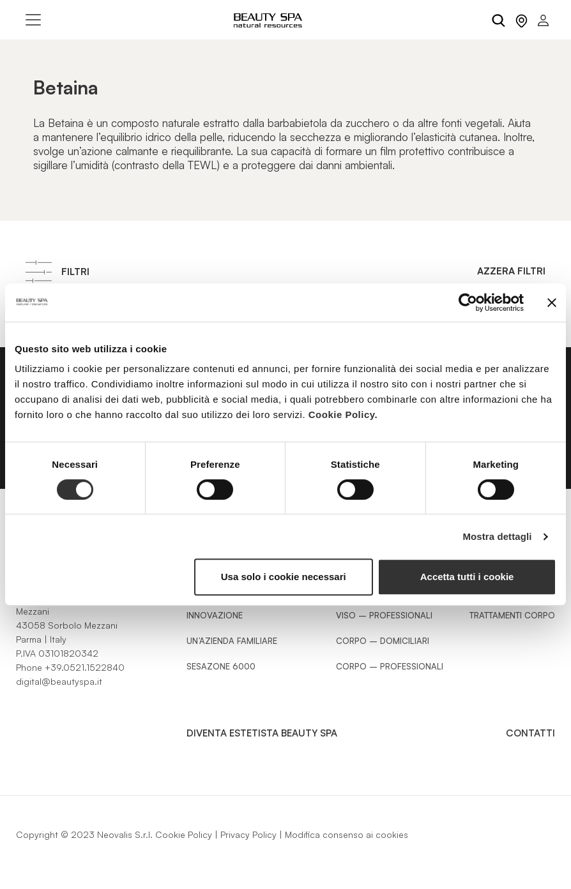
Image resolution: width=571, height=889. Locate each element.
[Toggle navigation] (33, 20)
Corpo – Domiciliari (382, 641)
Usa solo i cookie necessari (283, 576)
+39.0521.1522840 (85, 667)
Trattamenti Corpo (512, 615)
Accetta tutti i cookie (467, 576)
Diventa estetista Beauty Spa (262, 733)
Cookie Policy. (342, 414)
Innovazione (215, 615)
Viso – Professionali (384, 615)
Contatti (530, 733)
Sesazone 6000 (221, 666)
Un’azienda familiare (232, 641)
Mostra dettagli (496, 536)
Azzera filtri (511, 271)
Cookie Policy (183, 834)
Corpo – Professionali (389, 666)
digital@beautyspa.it (59, 681)
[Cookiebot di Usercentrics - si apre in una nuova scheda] (468, 302)
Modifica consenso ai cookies (346, 834)
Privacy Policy (248, 834)
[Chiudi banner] (551, 302)
